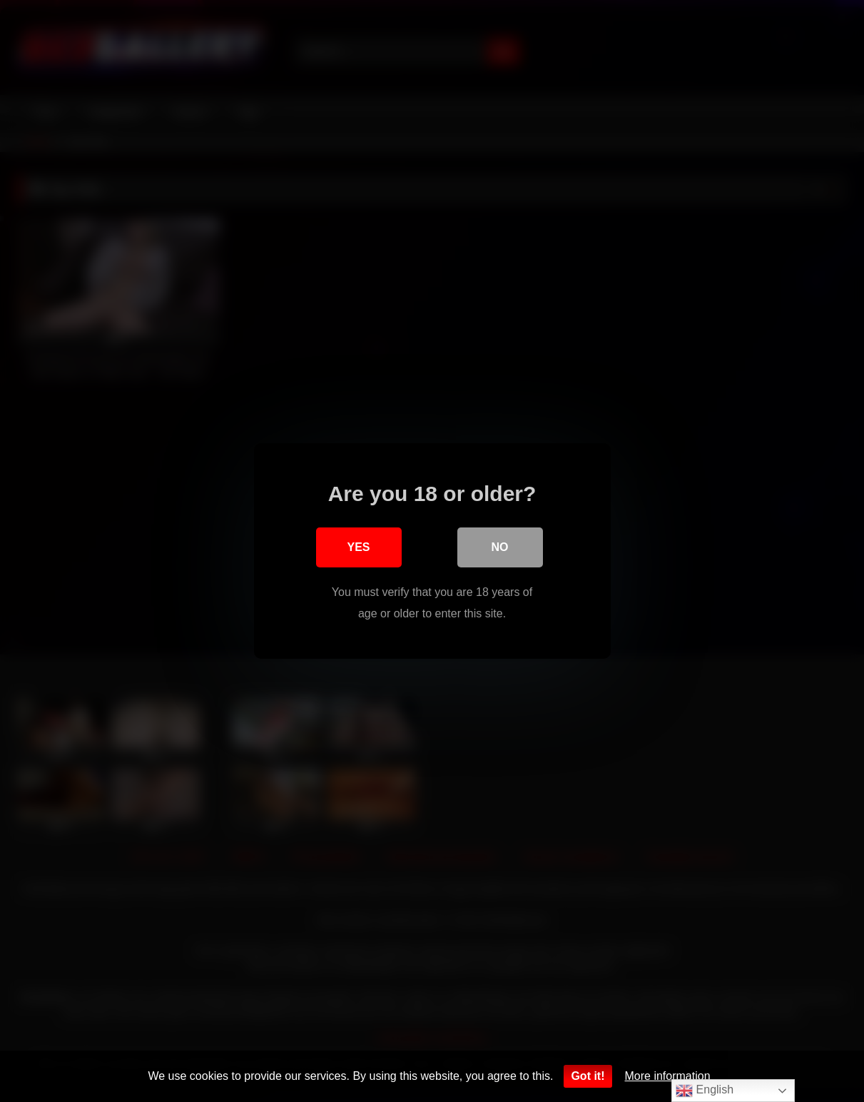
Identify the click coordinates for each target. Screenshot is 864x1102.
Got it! (587, 1076)
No (500, 547)
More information (668, 1076)
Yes (358, 547)
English (704, 1090)
